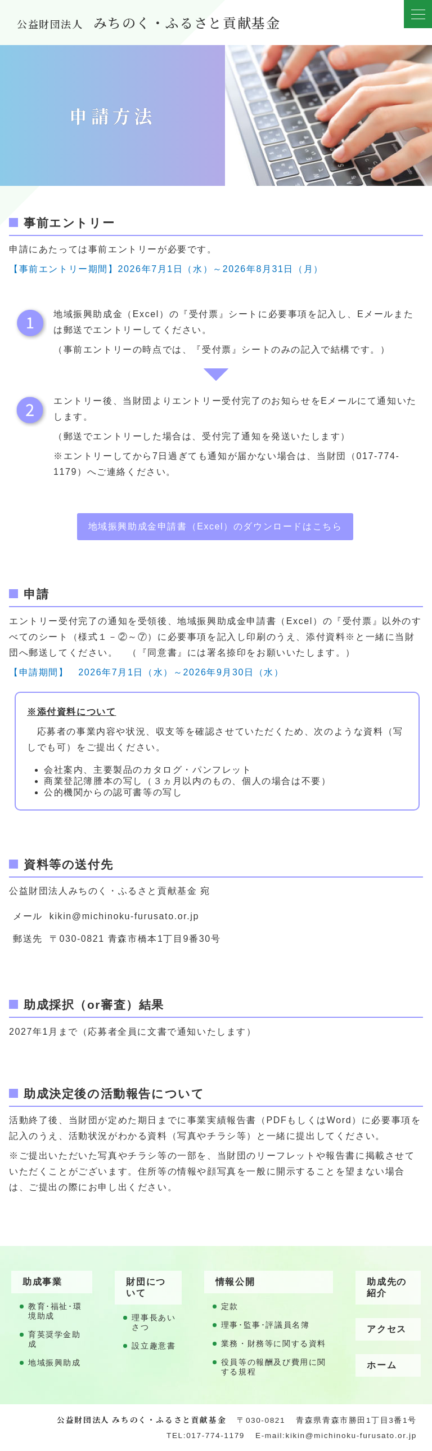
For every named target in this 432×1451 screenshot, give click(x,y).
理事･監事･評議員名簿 (265, 1325)
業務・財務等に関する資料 (273, 1343)
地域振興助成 (54, 1363)
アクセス (386, 1329)
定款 (229, 1306)
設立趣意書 (154, 1346)
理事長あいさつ (154, 1323)
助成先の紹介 (386, 1287)
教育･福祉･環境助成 (55, 1311)
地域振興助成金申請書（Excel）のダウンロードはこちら (215, 526)
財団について (145, 1287)
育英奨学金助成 (54, 1339)
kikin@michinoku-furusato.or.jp (124, 916)
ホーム (382, 1365)
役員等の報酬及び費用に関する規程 (273, 1367)
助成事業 (42, 1282)
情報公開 (235, 1282)
